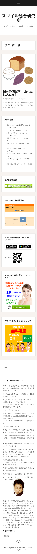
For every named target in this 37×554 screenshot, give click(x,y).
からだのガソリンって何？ (15, 143)
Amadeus (13, 550)
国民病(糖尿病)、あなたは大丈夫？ (18, 92)
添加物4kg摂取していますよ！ (17, 164)
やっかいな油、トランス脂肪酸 (17, 154)
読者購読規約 (16, 220)
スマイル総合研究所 (18, 18)
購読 (17, 210)
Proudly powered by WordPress (15, 548)
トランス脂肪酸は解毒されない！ (18, 148)
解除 (22, 210)
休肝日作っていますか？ (15, 138)
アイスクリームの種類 (14, 130)
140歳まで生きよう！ (12, 207)
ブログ (24, 99)
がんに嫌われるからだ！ (15, 159)
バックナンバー (11, 224)
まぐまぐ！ (31, 224)
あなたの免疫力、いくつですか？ (18, 133)
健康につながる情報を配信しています (19, 125)
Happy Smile (17, 99)
